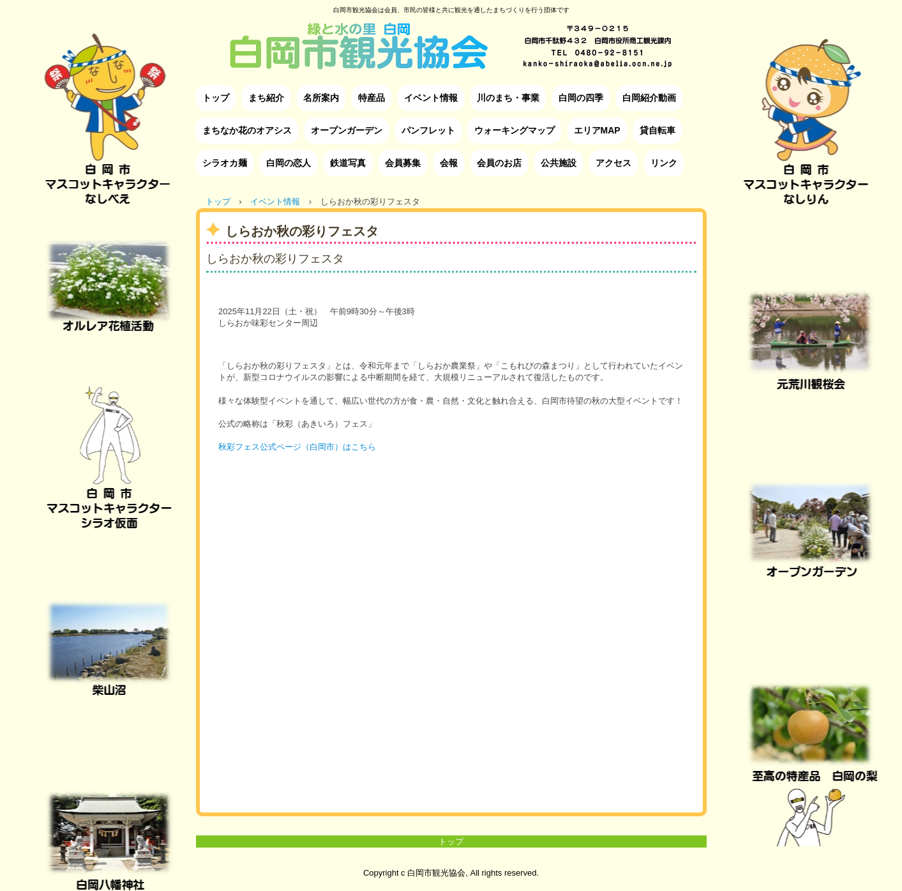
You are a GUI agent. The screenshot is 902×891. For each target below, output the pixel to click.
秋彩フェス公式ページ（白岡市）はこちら (297, 447)
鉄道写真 (348, 163)
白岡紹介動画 (649, 98)
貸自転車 (657, 130)
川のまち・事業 (508, 98)
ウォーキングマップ (514, 130)
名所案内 (321, 98)
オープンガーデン (346, 130)
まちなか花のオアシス (247, 130)
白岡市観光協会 (451, 36)
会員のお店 (499, 163)
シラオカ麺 (224, 163)
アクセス (613, 163)
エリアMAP (597, 130)
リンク (663, 163)
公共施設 (558, 163)
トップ (215, 98)
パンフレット (428, 130)
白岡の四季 (581, 98)
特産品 (371, 98)
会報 (449, 163)
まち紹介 (266, 98)
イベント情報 (431, 98)
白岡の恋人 (288, 163)
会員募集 (403, 163)
